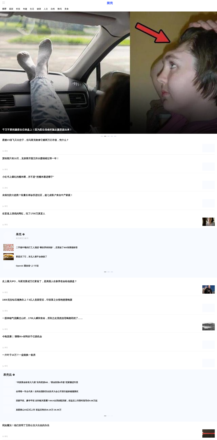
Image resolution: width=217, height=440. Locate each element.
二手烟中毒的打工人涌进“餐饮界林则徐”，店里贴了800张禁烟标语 (47, 247)
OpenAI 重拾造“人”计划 (27, 266)
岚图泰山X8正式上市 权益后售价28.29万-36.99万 (38, 410)
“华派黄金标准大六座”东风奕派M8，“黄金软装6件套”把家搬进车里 (47, 382)
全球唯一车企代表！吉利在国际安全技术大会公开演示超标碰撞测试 (47, 391)
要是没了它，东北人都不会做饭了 (31, 256)
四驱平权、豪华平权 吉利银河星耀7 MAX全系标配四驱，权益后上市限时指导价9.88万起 (56, 400)
